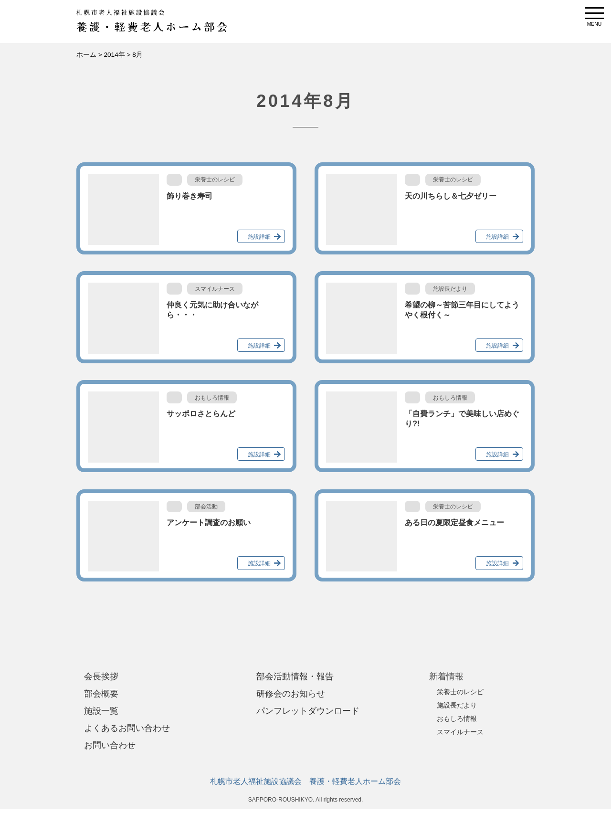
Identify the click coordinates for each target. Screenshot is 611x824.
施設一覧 (101, 711)
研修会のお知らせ (290, 693)
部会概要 (101, 693)
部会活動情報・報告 (295, 676)
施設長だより (457, 705)
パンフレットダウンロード (307, 711)
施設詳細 (259, 236)
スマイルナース (460, 732)
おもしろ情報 (457, 718)
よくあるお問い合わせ (127, 728)
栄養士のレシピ (460, 692)
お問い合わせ (110, 745)
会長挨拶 (101, 676)
